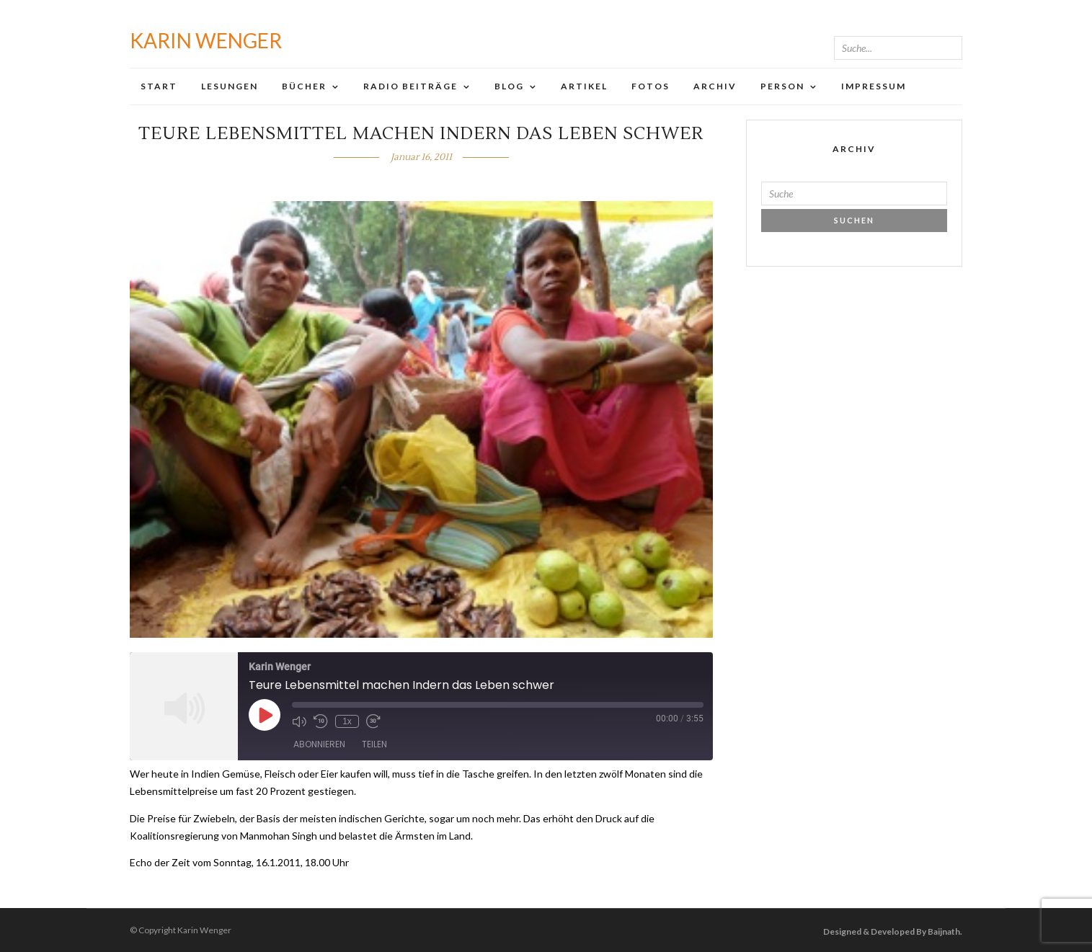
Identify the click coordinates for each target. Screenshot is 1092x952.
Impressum (873, 86)
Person (782, 86)
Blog (509, 86)
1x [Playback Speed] (347, 721)
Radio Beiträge (410, 86)
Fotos (650, 86)
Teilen (374, 744)
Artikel (584, 86)
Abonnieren (319, 744)
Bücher (304, 86)
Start (159, 86)
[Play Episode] (264, 715)
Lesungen (229, 86)
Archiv (715, 86)
